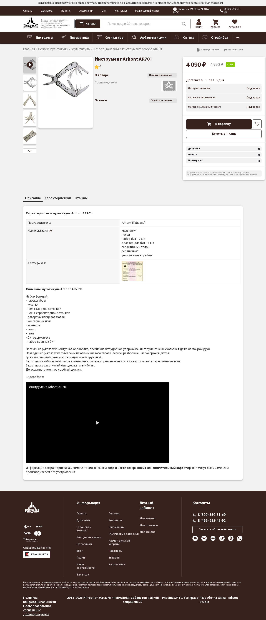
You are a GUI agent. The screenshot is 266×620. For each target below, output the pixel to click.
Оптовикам (84, 544)
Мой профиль (149, 525)
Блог (80, 551)
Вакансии (83, 574)
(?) (50, 231)
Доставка (46, 10)
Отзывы (114, 513)
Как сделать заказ (89, 537)
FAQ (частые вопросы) (124, 534)
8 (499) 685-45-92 (212, 521)
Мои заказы (147, 518)
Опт (104, 10)
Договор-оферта (36, 614)
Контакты (121, 10)
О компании (86, 10)
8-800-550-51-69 (232, 11)
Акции (81, 557)
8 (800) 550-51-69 (212, 515)
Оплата (27, 10)
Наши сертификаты (147, 10)
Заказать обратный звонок (217, 529)
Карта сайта (117, 564)
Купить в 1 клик (224, 134)
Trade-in (66, 10)
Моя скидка (147, 532)
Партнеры (115, 551)
